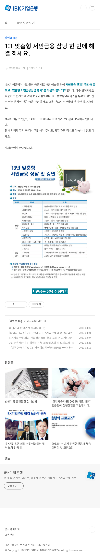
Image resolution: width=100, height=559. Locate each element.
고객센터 (9, 535)
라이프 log (16, 321)
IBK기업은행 (13, 472)
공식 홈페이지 (12, 529)
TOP (92, 529)
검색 (83, 8)
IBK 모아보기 (26, 22)
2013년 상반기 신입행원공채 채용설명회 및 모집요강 (39, 343)
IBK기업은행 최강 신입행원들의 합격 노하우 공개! (38, 338)
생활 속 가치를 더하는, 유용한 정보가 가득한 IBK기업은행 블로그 (41, 478)
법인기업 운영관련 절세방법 (25, 328)
